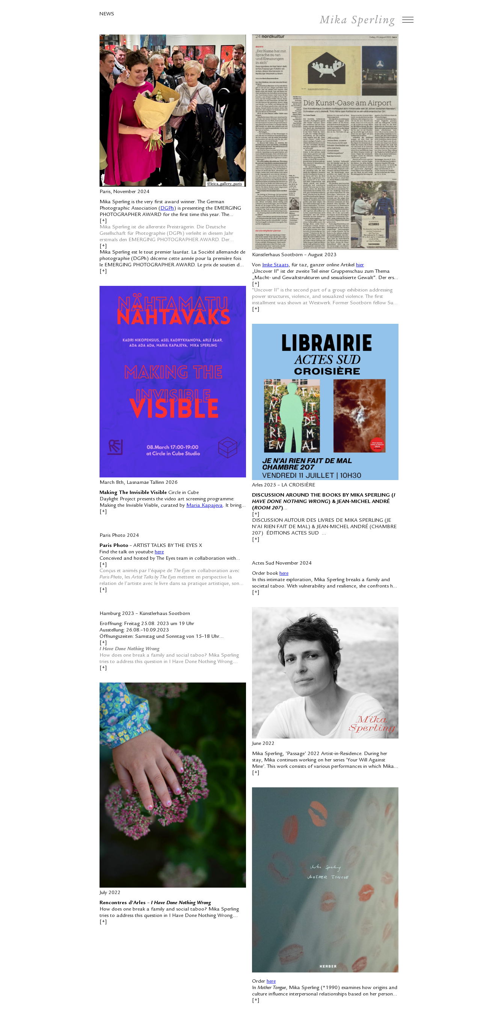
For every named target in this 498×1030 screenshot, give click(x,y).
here (159, 552)
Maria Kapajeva (204, 505)
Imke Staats (275, 265)
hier (360, 265)
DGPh (167, 208)
